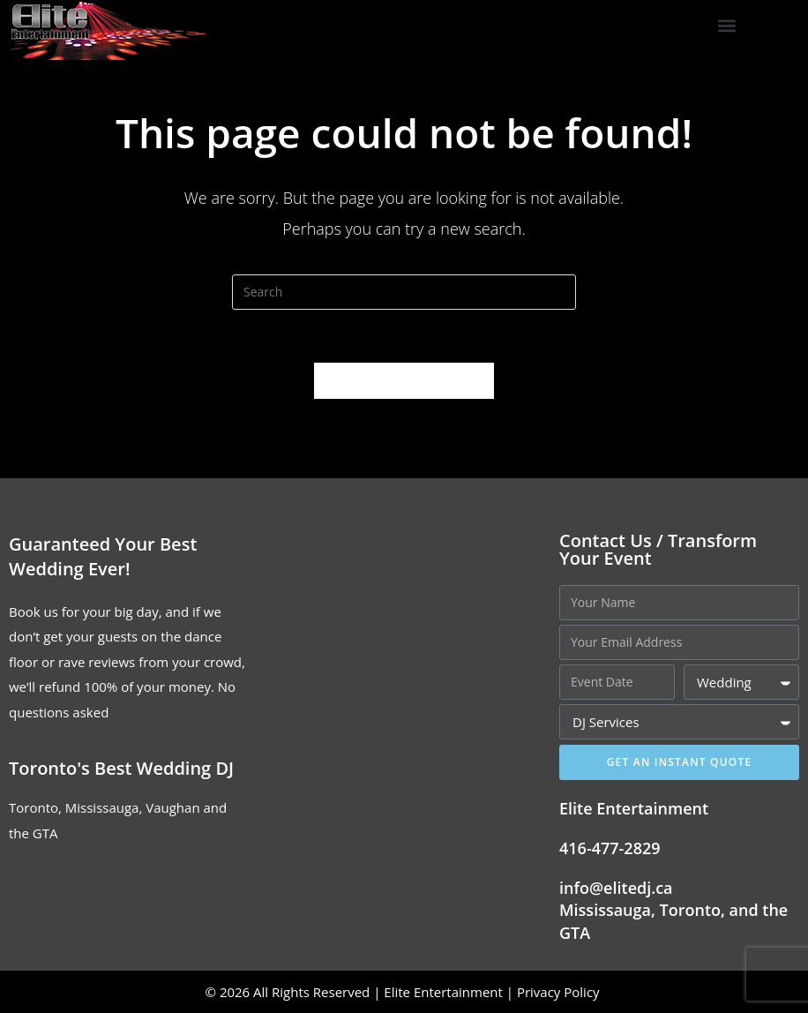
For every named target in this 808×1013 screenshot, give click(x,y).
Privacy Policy (560, 992)
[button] (727, 26)
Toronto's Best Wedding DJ (121, 768)
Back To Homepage (403, 380)
